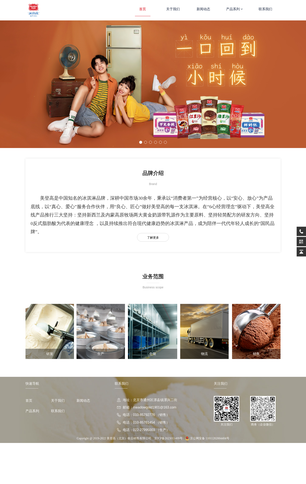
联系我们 (265, 9)
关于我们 (173, 9)
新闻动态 (203, 9)
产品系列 (234, 9)
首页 (142, 9)
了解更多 (153, 237)
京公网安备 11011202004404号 (207, 438)
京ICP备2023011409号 (168, 438)
